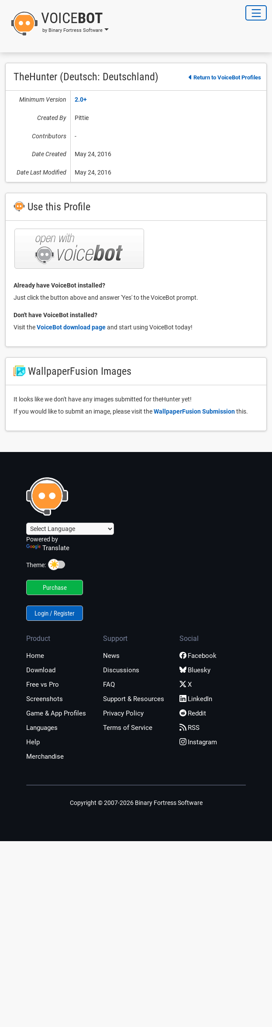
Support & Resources (133, 699)
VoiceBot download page (71, 327)
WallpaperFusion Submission (194, 411)
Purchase (55, 588)
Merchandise (45, 756)
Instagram (198, 742)
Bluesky (194, 670)
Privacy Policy (123, 713)
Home (35, 656)
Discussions (121, 670)
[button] (57, 23)
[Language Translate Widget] (70, 529)
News (111, 656)
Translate (47, 548)
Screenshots (44, 699)
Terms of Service (127, 728)
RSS (189, 728)
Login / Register (54, 613)
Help (33, 742)
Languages (42, 728)
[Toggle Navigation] (256, 13)
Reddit (192, 713)
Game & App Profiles (56, 713)
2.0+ (81, 99)
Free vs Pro (42, 684)
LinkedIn (195, 699)
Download (40, 670)
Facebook (198, 656)
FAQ (109, 684)
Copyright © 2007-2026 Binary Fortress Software (136, 802)
